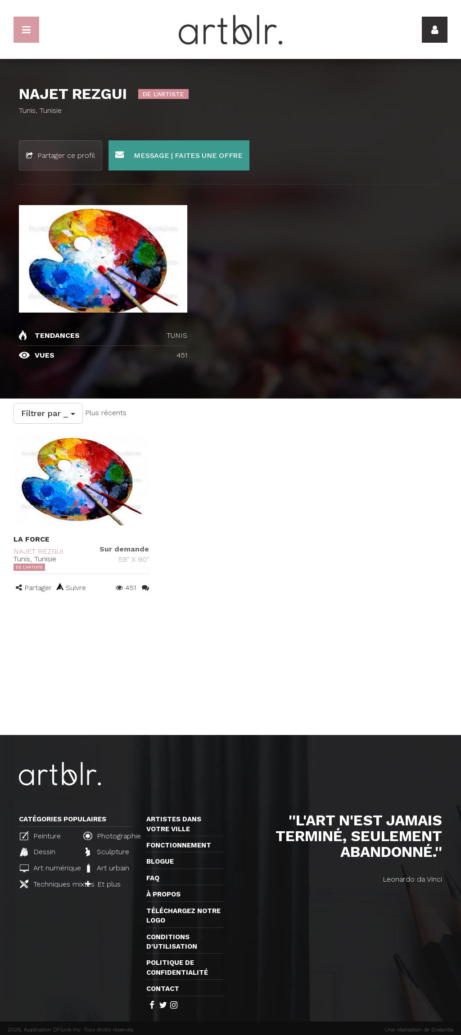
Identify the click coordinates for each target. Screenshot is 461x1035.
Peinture (40, 835)
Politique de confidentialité (177, 967)
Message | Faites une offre (179, 155)
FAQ (152, 878)
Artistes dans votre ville (173, 824)
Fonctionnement (178, 845)
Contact (162, 989)
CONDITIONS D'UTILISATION (171, 941)
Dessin (37, 851)
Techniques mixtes (48, 883)
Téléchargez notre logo (183, 915)
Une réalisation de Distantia (418, 1029)
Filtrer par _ (48, 413)
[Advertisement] (230, 667)
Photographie (111, 835)
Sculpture (107, 851)
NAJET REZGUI (38, 551)
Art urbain (107, 868)
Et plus (103, 884)
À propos (163, 894)
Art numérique (48, 868)
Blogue (160, 861)
